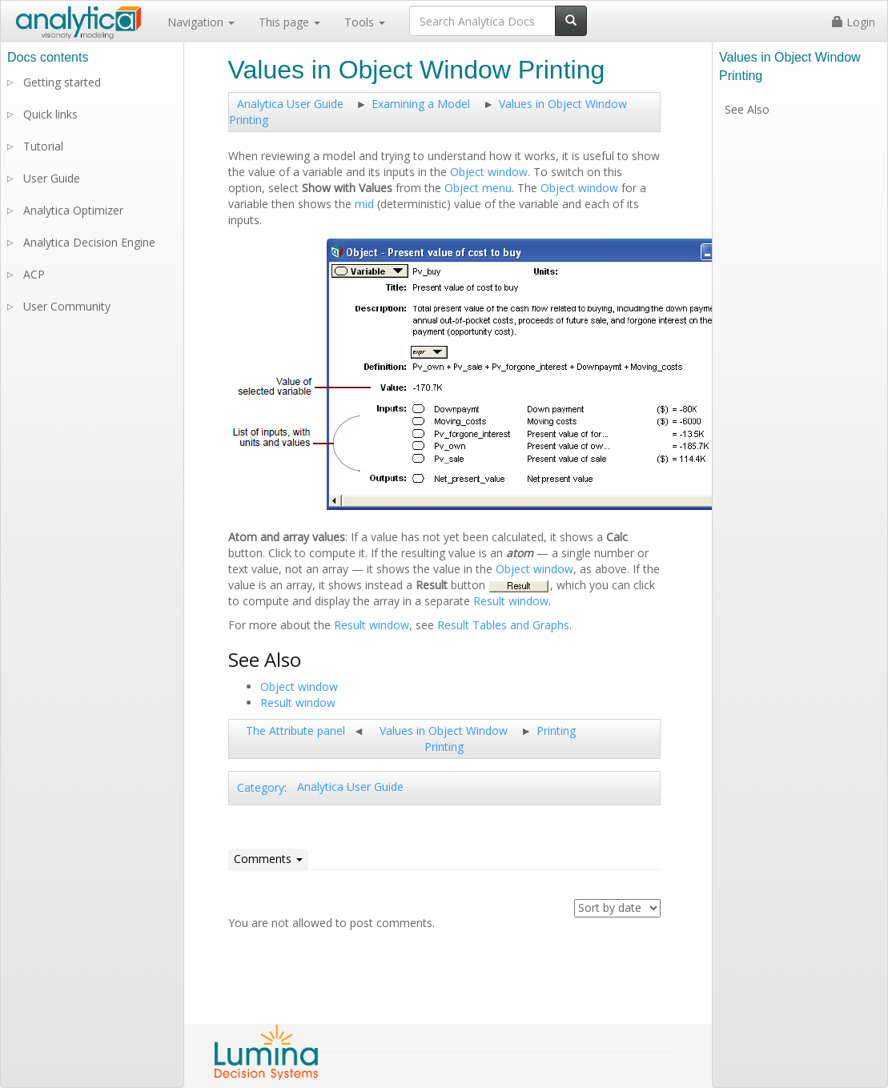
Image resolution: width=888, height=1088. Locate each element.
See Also (747, 109)
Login (853, 22)
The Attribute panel (295, 730)
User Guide (51, 178)
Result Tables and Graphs (503, 624)
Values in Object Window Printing (444, 738)
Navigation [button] (201, 22)
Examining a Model (421, 103)
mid (364, 203)
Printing (556, 730)
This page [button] (289, 22)
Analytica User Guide (290, 103)
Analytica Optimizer (73, 210)
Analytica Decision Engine (89, 242)
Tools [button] (364, 22)
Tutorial (43, 146)
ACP (34, 274)
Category (260, 787)
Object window (489, 171)
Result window (510, 600)
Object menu (478, 187)
